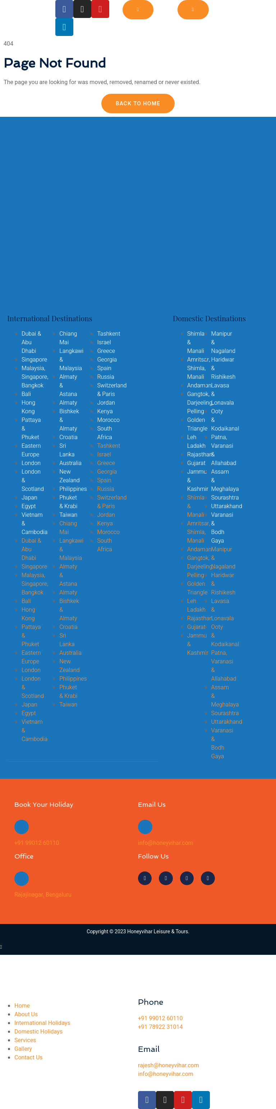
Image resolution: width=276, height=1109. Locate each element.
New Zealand (69, 476)
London (31, 463)
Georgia (107, 359)
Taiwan (68, 515)
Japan (29, 497)
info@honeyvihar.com (165, 843)
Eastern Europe (31, 450)
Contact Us (28, 1057)
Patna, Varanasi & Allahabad (223, 450)
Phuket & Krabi (68, 502)
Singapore (34, 359)
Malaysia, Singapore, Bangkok (35, 377)
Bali (26, 394)
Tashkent (108, 334)
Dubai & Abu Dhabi (31, 342)
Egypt (29, 506)
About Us (26, 1014)
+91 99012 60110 (36, 843)
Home (22, 1006)
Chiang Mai (68, 338)
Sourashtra (225, 497)
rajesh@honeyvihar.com (168, 1065)
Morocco (108, 420)
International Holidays (42, 1023)
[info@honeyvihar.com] (145, 827)
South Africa (104, 433)
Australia (70, 463)
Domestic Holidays (38, 1031)
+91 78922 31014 (160, 1027)
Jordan (106, 403)
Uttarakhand (226, 506)
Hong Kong (28, 407)
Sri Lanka (66, 450)
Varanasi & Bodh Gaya (222, 528)
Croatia (68, 437)
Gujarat (196, 463)
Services (25, 1040)
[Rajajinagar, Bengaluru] (21, 878)
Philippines (73, 489)
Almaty (68, 403)
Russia (105, 377)
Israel (104, 342)
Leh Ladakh (196, 441)
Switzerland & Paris (111, 390)
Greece (106, 351)
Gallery (23, 1049)
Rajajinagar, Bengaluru (43, 895)
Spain (104, 368)
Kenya (104, 411)
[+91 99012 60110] (21, 827)
